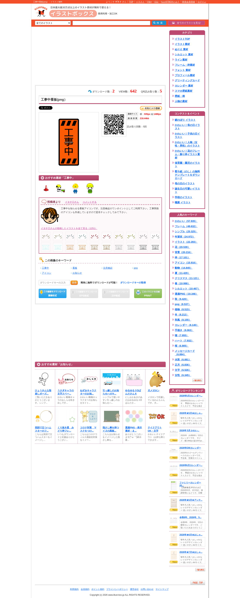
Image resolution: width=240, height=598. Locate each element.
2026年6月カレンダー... (190, 465)
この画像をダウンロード (52, 293)
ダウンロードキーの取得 (133, 282)
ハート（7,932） (184, 340)
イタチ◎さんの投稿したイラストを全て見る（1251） (69, 228)
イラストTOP (182, 38)
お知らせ (77, 273)
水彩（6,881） (183, 359)
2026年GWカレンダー (190, 448)
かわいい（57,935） (186, 221)
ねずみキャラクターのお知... (88, 392)
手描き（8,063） (184, 330)
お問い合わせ (147, 589)
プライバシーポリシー (117, 589)
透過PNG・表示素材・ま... (133, 429)
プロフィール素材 (185, 75)
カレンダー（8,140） (187, 325)
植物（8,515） (183, 309)
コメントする (90, 202)
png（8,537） (183, 304)
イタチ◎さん (72, 202)
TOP (131, 2)
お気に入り (151, 108)
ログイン (202, 2)
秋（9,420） (182, 299)
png (136, 268)
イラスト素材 (182, 44)
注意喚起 (107, 268)
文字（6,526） (183, 370)
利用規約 (74, 589)
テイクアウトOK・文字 (155, 429)
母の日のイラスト (185, 183)
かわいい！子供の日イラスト (187, 135)
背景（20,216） (184, 252)
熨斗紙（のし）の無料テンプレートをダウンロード (187, 175)
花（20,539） (182, 247)
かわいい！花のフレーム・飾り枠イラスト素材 (187, 154)
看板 (75, 268)
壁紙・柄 (180, 96)
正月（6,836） (183, 364)
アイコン (46, 273)
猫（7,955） (182, 335)
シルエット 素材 (184, 54)
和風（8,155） (183, 319)
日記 (156, 2)
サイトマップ (162, 589)
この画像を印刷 (148, 293)
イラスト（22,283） (186, 241)
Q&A (149, 2)
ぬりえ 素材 (181, 49)
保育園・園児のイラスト (187, 164)
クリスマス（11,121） (187, 278)
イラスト (140, 2)
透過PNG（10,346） (186, 293)
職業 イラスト (183, 202)
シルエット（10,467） (187, 288)
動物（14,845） (184, 267)
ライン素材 (181, 59)
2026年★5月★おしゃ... (190, 413)
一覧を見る (197, 380)
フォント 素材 (183, 70)
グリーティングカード (187, 80)
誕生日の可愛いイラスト (187, 190)
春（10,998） (182, 283)
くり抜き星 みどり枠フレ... (65, 429)
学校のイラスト (183, 197)
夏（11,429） (182, 273)
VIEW (174, 405)
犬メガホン (153, 390)
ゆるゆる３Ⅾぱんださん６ (133, 392)
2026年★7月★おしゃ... (190, 552)
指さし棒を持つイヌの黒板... (111, 429)
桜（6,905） (182, 345)
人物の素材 (181, 101)
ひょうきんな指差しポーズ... (43, 392)
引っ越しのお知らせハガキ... (111, 392)
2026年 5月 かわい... (189, 430)
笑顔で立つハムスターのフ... (43, 429)
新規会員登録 (188, 2)
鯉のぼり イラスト (185, 119)
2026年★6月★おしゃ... (190, 535)
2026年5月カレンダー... (190, 395)
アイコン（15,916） (186, 262)
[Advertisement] (14, 59)
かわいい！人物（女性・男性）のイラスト (187, 144)
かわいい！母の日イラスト (187, 127)
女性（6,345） (183, 375)
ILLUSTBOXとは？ (170, 2)
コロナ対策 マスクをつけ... (88, 429)
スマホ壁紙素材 (183, 90)
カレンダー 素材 (184, 85)
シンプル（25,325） (186, 231)
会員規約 (85, 589)
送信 (74, 282)
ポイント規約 (97, 589)
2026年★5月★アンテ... (190, 500)
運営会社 (134, 589)
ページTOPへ (197, 582)
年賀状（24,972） (185, 236)
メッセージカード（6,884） (185, 353)
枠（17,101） (182, 257)
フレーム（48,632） (186, 226)
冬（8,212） (182, 314)
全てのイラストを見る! (186, 22)
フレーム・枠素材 (185, 64)
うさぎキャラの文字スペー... (65, 392)
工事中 (45, 268)
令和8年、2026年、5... (190, 517)
